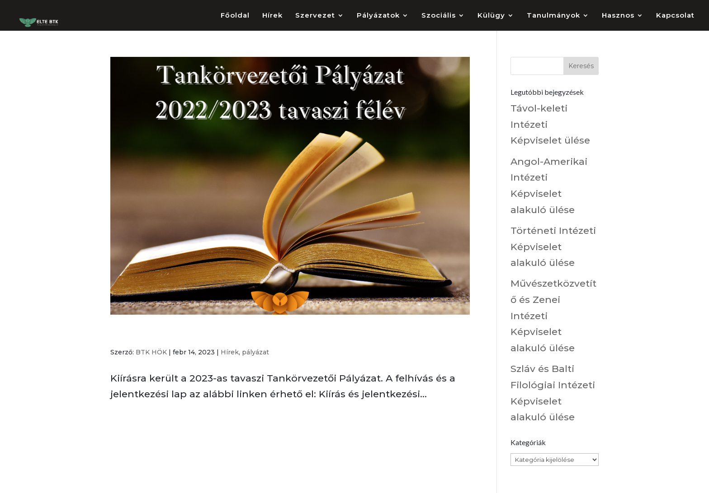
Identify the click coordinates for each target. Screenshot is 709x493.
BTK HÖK (151, 352)
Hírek (272, 15)
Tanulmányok (553, 15)
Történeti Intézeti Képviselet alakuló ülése (553, 246)
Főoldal (235, 15)
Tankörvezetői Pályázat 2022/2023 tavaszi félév (234, 334)
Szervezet (315, 15)
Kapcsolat (675, 15)
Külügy (491, 15)
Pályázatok (378, 15)
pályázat (255, 352)
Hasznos (618, 15)
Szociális (438, 15)
